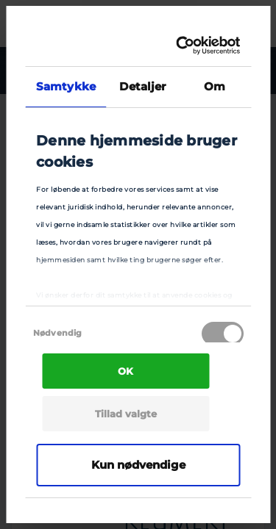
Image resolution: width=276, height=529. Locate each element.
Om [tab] (214, 86)
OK (125, 371)
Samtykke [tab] (66, 86)
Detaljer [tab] (142, 86)
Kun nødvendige (138, 465)
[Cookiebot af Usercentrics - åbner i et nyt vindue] (183, 45)
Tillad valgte (126, 414)
